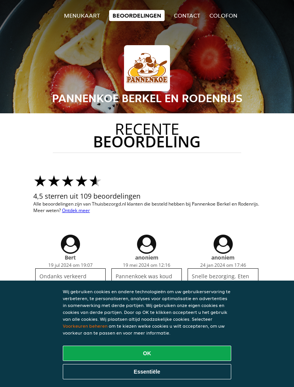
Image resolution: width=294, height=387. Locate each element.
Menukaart (82, 15)
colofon (223, 15)
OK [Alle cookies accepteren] (147, 353)
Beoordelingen (137, 15)
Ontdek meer (76, 210)
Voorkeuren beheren (85, 326)
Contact (187, 15)
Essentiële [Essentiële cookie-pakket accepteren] (147, 372)
